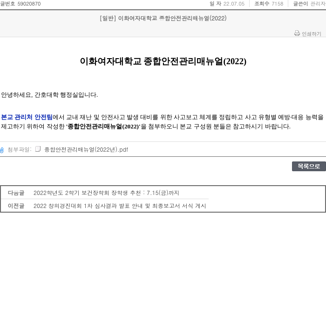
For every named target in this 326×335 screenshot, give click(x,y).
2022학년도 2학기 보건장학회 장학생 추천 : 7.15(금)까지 (107, 192)
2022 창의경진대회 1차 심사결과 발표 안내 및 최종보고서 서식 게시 (120, 205)
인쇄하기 (311, 33)
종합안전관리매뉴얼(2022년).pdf (81, 149)
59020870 (29, 3)
